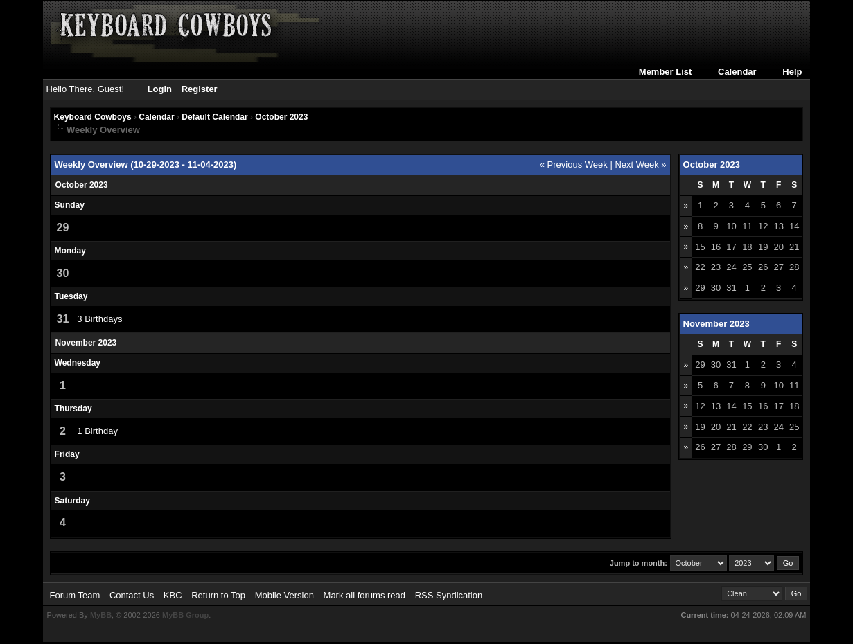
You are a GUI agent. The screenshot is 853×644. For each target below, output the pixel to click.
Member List (665, 71)
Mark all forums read (364, 595)
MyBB (101, 615)
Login (160, 89)
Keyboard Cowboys (93, 117)
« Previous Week (574, 164)
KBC (173, 595)
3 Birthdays (99, 319)
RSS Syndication (449, 595)
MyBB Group (185, 615)
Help (792, 71)
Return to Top (218, 595)
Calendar (737, 71)
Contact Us (131, 595)
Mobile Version (284, 595)
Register (200, 89)
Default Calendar (214, 117)
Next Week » (640, 164)
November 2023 (716, 324)
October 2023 (281, 117)
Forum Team (75, 595)
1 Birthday (97, 431)
